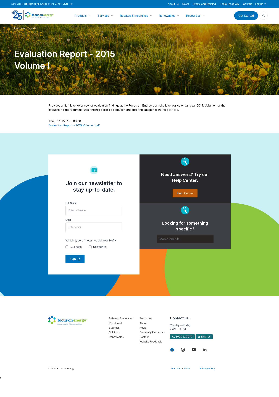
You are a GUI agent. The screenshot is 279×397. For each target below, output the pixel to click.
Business (114, 327)
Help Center (185, 193)
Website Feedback (151, 341)
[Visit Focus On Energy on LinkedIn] (204, 350)
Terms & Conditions (180, 368)
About (143, 323)
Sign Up (75, 259)
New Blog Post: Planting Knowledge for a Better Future (41, 4)
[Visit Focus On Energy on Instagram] (183, 350)
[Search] (185, 239)
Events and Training (204, 3)
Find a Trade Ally (229, 3)
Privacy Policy (207, 368)
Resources (193, 15)
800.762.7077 (182, 336)
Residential (115, 323)
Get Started (246, 15)
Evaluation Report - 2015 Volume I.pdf (74, 125)
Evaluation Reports (25, 28)
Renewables (167, 15)
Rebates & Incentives (134, 15)
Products (80, 15)
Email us (204, 336)
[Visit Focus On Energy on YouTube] (194, 350)
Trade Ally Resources (152, 332)
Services (103, 15)
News (185, 3)
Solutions (114, 332)
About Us (173, 3)
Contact (247, 3)
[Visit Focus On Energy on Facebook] (172, 350)
